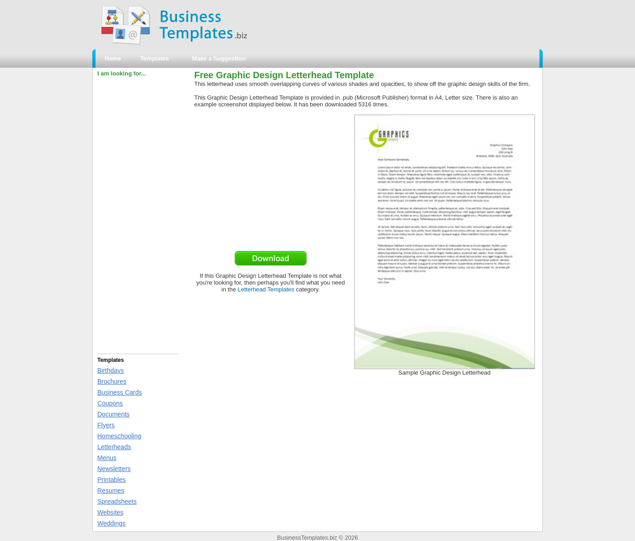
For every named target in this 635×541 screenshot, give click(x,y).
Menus (106, 457)
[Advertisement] (138, 214)
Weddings (111, 523)
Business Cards (119, 392)
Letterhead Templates (265, 289)
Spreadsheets (116, 501)
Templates (156, 58)
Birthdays (110, 370)
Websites (110, 512)
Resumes (110, 490)
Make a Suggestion (219, 58)
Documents (113, 414)
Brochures (111, 381)
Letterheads (114, 447)
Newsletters (114, 468)
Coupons (110, 403)
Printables (111, 479)
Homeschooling (119, 436)
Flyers (106, 425)
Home (113, 58)
